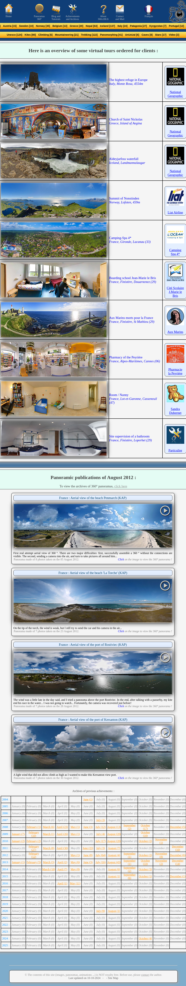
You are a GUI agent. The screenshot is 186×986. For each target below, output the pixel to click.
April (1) (62, 883)
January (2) (18, 841)
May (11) (75, 883)
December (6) (177, 855)
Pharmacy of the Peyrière (134, 359)
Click (121, 559)
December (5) (177, 826)
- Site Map (112, 977)
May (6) (75, 862)
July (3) (100, 820)
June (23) (88, 848)
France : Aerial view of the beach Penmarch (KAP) (92, 498)
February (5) (34, 862)
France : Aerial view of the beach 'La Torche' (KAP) (92, 573)
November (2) (161, 862)
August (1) (114, 876)
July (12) (101, 826)
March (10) (48, 869)
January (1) (18, 862)
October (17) (145, 827)
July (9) (100, 910)
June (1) (88, 799)
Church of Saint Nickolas (126, 121)
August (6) (114, 869)
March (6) (48, 826)
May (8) (75, 869)
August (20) (114, 834)
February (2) (34, 841)
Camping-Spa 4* (130, 240)
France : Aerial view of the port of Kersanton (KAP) (92, 719)
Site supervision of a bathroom (130, 438)
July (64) (101, 855)
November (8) (161, 855)
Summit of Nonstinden (124, 200)
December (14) (178, 862)
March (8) (48, 848)
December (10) (178, 848)
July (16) (101, 862)
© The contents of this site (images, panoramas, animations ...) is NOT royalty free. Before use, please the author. (93, 974)
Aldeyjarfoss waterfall (127, 161)
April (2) (62, 862)
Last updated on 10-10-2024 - (87, 977)
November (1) (161, 841)
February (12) (34, 855)
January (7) (18, 834)
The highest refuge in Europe (128, 82)
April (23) (62, 826)
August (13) (114, 826)
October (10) (145, 834)
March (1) (48, 834)
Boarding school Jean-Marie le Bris (132, 280)
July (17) (101, 841)
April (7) (62, 869)
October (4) (145, 938)
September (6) (129, 876)
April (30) (62, 848)
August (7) (114, 848)
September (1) (129, 855)
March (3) (48, 862)
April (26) (62, 834)
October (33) (145, 862)
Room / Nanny (133, 398)
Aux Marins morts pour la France (131, 319)
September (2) (129, 827)
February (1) (34, 826)
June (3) (88, 826)
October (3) (145, 869)
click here (120, 486)
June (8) (88, 855)
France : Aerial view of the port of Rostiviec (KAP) (93, 644)
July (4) (100, 834)
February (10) (34, 834)
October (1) (145, 876)
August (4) (114, 855)
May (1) (75, 826)
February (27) (34, 848)
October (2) (145, 841)
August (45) (114, 862)
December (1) (177, 876)
